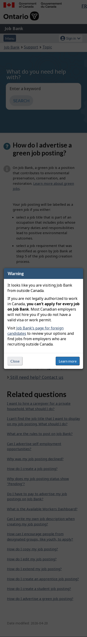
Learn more (68, 361)
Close (14, 361)
